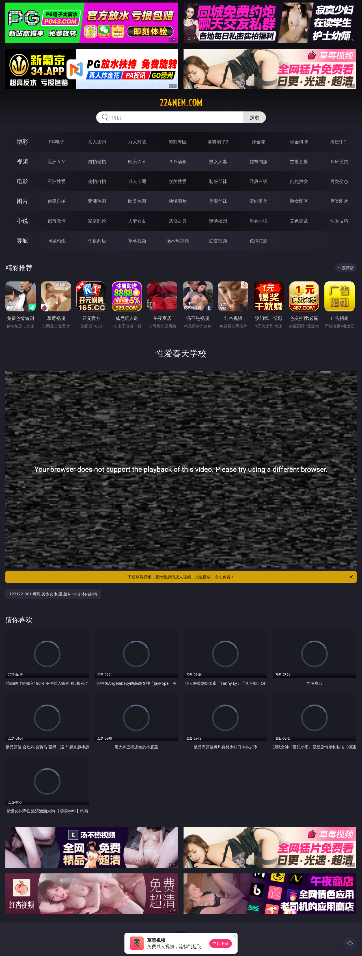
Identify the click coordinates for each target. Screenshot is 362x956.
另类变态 (339, 181)
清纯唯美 (258, 201)
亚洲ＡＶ (57, 161)
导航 (22, 240)
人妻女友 (137, 221)
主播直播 (299, 161)
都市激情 (57, 221)
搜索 (254, 117)
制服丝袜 (218, 181)
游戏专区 (178, 142)
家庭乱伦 (97, 221)
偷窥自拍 (57, 201)
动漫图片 (178, 201)
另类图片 (339, 201)
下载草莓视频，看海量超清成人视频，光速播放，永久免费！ (241, 577)
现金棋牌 (299, 142)
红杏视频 (218, 241)
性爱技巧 (339, 221)
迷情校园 (218, 221)
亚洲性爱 (57, 181)
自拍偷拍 (97, 161)
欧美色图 (137, 201)
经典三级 (258, 181)
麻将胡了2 (218, 142)
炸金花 (258, 142)
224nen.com (181, 103)
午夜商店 (97, 241)
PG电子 (56, 142)
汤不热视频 (177, 241)
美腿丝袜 (218, 201)
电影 (22, 181)
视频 (22, 161)
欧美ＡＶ (137, 161)
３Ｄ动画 (178, 161)
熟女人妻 (218, 161)
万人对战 (137, 142)
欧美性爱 (178, 181)
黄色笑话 (299, 221)
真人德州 (97, 142)
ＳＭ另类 (339, 161)
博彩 (22, 141)
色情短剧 (258, 241)
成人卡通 (137, 181)
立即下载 (221, 943)
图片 (22, 201)
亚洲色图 (97, 201)
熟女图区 (299, 201)
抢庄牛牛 (339, 142)
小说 (22, 221)
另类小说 (258, 221)
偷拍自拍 (97, 181)
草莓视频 (137, 241)
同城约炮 (57, 241)
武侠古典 (178, 221)
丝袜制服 (258, 161)
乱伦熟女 (299, 181)
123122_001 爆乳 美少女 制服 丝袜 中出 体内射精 (53, 594)
